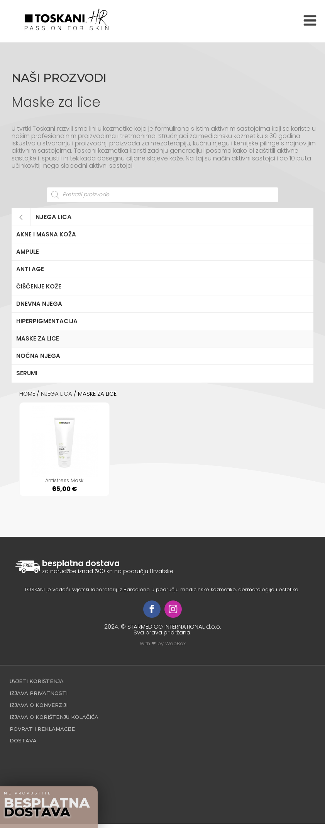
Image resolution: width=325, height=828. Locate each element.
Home (27, 394)
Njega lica (53, 216)
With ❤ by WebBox (163, 647)
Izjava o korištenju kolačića (54, 721)
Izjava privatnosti (39, 697)
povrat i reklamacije (42, 733)
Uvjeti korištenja (37, 685)
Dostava (23, 745)
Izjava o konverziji (39, 709)
